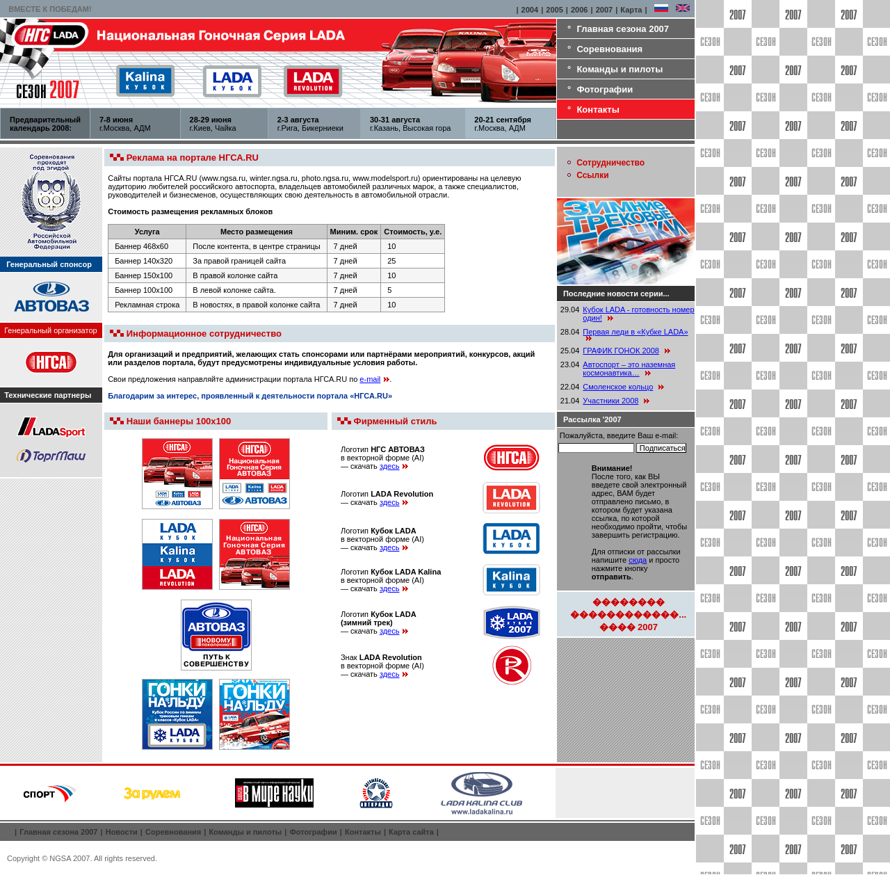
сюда (638, 560)
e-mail (374, 379)
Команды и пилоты (619, 69)
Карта (631, 10)
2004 (529, 10)
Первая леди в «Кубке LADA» (635, 332)
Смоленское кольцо (618, 387)
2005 (554, 10)
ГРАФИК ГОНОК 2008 (621, 350)
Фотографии (604, 89)
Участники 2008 (610, 400)
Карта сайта (411, 832)
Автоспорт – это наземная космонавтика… (629, 368)
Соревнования (609, 49)
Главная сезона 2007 (622, 29)
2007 (604, 10)
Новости (122, 832)
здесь (394, 466)
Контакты (597, 109)
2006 (579, 10)
